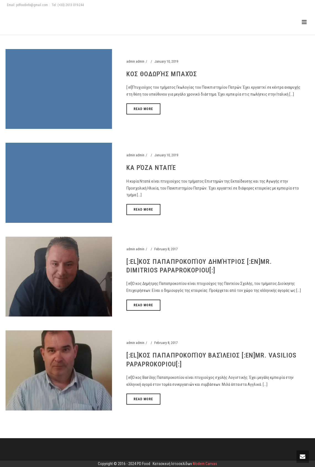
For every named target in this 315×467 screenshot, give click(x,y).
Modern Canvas (205, 463)
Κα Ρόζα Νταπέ (151, 168)
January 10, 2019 (166, 61)
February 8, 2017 (166, 249)
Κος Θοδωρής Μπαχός (161, 74)
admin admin (135, 61)
